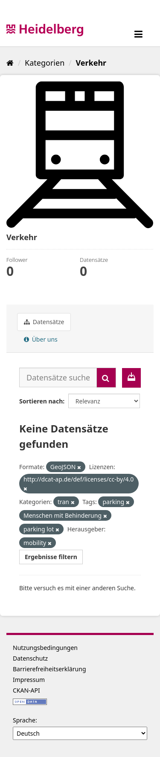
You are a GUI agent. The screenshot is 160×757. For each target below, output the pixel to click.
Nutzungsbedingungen (45, 648)
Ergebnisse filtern (51, 557)
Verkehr (91, 63)
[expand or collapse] (138, 34)
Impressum (29, 680)
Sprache (24, 720)
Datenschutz (30, 658)
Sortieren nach (41, 401)
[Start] (10, 63)
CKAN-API (26, 690)
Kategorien (44, 63)
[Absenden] (106, 378)
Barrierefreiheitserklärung (49, 669)
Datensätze (44, 322)
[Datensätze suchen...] (58, 377)
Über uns (41, 339)
